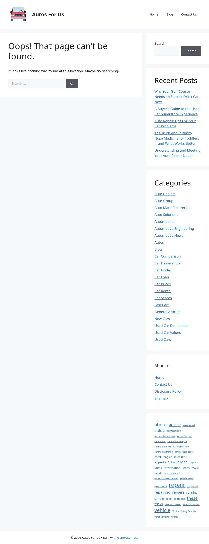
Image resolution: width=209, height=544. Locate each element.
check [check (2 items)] (158, 457)
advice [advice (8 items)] (175, 424)
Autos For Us (48, 14)
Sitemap (161, 398)
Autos (159, 242)
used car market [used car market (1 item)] (173, 504)
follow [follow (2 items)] (172, 462)
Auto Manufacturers (171, 207)
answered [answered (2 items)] (189, 425)
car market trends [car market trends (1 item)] (164, 451)
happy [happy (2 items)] (193, 462)
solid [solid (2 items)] (169, 499)
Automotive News (169, 235)
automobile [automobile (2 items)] (174, 431)
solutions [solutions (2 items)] (179, 499)
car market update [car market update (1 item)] (184, 451)
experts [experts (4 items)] (160, 462)
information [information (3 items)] (172, 468)
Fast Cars (162, 304)
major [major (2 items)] (195, 468)
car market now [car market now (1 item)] (181, 446)
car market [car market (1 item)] (160, 441)
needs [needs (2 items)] (158, 473)
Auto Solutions (166, 214)
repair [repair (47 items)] (177, 485)
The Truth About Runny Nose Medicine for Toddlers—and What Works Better (177, 138)
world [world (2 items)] (174, 516)
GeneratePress (127, 537)
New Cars (162, 318)
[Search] (72, 84)
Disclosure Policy (168, 391)
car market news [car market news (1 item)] (163, 446)
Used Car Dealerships (172, 325)
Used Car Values (168, 332)
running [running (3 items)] (192, 492)
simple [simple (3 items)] (159, 498)
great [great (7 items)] (182, 462)
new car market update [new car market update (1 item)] (166, 478)
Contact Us (189, 14)
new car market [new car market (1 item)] (172, 473)
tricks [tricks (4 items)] (159, 504)
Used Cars (163, 339)
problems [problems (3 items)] (186, 478)
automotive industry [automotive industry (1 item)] (165, 436)
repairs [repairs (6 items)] (178, 492)
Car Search (163, 297)
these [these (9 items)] (192, 498)
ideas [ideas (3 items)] (158, 468)
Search (160, 43)
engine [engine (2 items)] (167, 457)
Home (154, 14)
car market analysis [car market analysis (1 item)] (177, 441)
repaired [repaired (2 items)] (192, 486)
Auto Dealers (165, 193)
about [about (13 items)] (161, 424)
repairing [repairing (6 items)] (162, 492)
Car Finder (163, 270)
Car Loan (162, 277)
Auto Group (164, 200)
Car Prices (163, 284)
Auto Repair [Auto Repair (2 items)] (184, 436)
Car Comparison (168, 256)
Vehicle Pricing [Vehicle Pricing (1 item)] (162, 516)
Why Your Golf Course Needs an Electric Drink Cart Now (177, 96)
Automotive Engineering (174, 228)
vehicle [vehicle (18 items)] (162, 510)
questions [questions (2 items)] (161, 486)
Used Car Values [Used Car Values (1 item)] (191, 504)
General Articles (167, 311)
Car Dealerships (167, 263)
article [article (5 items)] (160, 430)
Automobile (164, 221)
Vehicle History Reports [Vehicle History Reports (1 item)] (184, 511)
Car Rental (163, 291)
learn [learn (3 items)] (186, 468)
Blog (170, 14)
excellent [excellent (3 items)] (180, 457)
